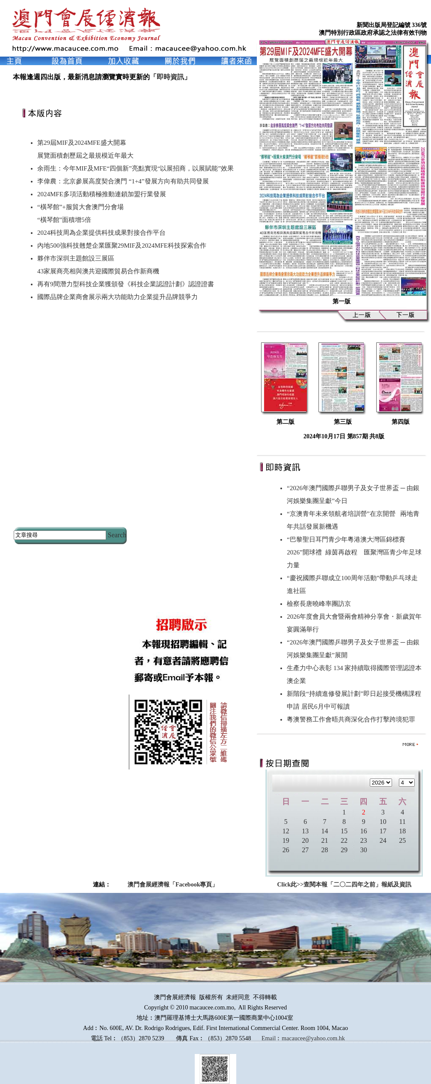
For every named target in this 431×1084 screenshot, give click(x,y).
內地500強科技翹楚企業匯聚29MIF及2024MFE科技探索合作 (121, 245)
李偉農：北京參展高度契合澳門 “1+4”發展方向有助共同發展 (123, 181)
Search (117, 535)
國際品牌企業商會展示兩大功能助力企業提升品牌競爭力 (117, 296)
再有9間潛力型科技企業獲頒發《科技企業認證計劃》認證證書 (125, 284)
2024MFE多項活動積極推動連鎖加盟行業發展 (101, 194)
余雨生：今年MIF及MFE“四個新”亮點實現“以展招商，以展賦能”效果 (135, 168)
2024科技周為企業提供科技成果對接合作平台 (101, 232)
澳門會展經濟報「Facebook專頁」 (173, 884)
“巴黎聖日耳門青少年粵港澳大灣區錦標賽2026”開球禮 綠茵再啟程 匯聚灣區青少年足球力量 (354, 552)
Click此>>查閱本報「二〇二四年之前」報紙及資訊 (344, 884)
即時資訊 (170, 77)
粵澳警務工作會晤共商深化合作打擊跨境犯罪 (353, 719)
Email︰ (272, 1038)
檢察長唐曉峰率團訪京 (320, 603)
